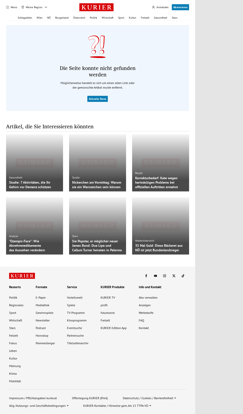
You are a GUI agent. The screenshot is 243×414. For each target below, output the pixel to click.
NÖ (49, 17)
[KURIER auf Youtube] (155, 276)
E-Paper (41, 297)
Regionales (16, 305)
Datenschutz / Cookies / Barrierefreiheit (148, 398)
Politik (93, 17)
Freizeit (145, 17)
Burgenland (62, 17)
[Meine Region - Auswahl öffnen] (46, 7)
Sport (121, 17)
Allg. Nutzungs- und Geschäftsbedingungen (37, 406)
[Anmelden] (160, 7)
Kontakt (144, 328)
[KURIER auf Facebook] (146, 276)
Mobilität (15, 381)
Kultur (132, 17)
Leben (13, 351)
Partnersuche (75, 335)
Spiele (71, 305)
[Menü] (12, 7)
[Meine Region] (32, 7)
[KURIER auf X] (174, 276)
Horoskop (42, 335)
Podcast (41, 328)
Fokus (13, 343)
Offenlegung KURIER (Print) (90, 398)
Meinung (15, 366)
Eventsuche (74, 328)
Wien (40, 17)
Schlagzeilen (25, 17)
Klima (13, 373)
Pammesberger (45, 343)
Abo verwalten (148, 297)
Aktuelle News (97, 99)
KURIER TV (108, 297)
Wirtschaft (108, 17)
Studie (76, 177)
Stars (175, 17)
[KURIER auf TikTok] (183, 276)
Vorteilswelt (74, 297)
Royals (139, 172)
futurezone (108, 313)
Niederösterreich (144, 240)
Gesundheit (160, 17)
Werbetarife (146, 313)
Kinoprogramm (77, 320)
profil (104, 305)
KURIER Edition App (114, 328)
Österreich (79, 17)
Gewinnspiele (44, 313)
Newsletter (43, 320)
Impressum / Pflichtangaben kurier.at (33, 398)
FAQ (141, 320)
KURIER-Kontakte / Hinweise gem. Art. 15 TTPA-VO (115, 406)
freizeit (13, 335)
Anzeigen (145, 305)
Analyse (13, 236)
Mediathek (42, 305)
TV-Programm (76, 313)
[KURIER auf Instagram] (165, 276)
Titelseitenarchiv (77, 343)
